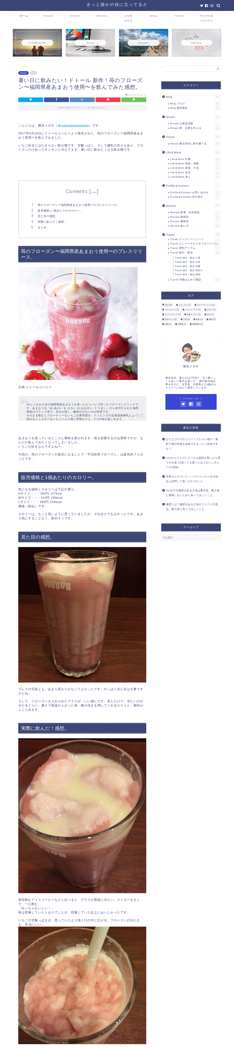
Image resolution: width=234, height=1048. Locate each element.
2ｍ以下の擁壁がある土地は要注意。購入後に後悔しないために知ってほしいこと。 (193, 493)
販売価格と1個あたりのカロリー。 (60, 210)
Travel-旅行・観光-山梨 (187, 262)
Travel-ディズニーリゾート (195, 239)
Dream (75, 15)
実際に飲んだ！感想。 (52, 221)
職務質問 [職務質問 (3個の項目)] (197, 324)
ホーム (24, 15)
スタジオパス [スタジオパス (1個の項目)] (172, 310)
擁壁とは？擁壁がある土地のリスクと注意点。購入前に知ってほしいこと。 (192, 506)
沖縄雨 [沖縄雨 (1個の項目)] (182, 324)
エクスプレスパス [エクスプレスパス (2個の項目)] (206, 305)
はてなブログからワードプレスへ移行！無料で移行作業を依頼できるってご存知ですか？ (192, 444)
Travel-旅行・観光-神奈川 (189, 270)
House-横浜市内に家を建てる (195, 144)
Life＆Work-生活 (195, 172)
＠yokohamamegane (73, 125)
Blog (153, 15)
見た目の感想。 (48, 216)
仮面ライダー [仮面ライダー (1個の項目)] (194, 315)
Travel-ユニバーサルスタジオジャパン (195, 244)
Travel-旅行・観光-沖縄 (187, 266)
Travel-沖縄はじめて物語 (195, 280)
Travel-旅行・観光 (195, 253)
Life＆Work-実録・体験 (195, 163)
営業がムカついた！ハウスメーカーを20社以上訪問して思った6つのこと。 (192, 479)
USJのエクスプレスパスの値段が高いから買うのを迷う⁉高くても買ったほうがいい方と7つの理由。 (193, 463)
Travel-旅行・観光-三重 (187, 258)
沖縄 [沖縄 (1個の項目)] (168, 324)
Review (102, 15)
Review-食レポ (195, 226)
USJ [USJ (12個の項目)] (168, 305)
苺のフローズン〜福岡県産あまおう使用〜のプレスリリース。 (79, 205)
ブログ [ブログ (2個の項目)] (211, 310)
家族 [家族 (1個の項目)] (199, 319)
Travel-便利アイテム (195, 248)
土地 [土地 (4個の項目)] (186, 319)
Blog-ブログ (195, 103)
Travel (179, 15)
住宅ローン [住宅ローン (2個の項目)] (171, 319)
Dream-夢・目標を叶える (195, 128)
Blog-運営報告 (195, 108)
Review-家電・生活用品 (195, 212)
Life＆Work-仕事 (195, 159)
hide (93, 192)
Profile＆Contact (206, 17)
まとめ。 (43, 227)
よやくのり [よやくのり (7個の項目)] (185, 305)
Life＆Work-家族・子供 (195, 168)
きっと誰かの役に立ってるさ (117, 4)
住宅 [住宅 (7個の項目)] (210, 315)
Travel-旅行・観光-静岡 (187, 274)
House (48, 15)
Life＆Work (128, 17)
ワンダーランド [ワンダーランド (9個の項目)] (172, 315)
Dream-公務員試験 (195, 123)
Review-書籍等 (195, 221)
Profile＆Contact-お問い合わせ (195, 192)
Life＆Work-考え (195, 177)
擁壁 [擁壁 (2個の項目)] (212, 319)
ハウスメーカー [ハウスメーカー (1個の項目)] (193, 310)
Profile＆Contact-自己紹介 (195, 197)
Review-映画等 (195, 217)
